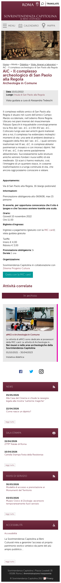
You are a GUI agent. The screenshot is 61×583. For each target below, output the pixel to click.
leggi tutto (9, 422)
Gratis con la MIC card (17, 274)
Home (6, 64)
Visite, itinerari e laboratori (43, 64)
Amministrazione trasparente (37, 573)
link (55, 358)
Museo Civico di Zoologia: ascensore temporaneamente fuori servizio (25, 502)
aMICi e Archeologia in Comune (23, 334)
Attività (14, 64)
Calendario (31, 25)
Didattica (24, 64)
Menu (11, 25)
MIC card (49, 230)
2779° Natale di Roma (15, 444)
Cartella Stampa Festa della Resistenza (23, 454)
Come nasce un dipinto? (18, 411)
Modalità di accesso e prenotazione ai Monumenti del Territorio (25, 488)
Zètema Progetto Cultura (16, 268)
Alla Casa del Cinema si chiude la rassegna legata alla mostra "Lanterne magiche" (27, 399)
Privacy (49, 578)
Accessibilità (10, 533)
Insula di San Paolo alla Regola (29, 94)
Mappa (51, 25)
